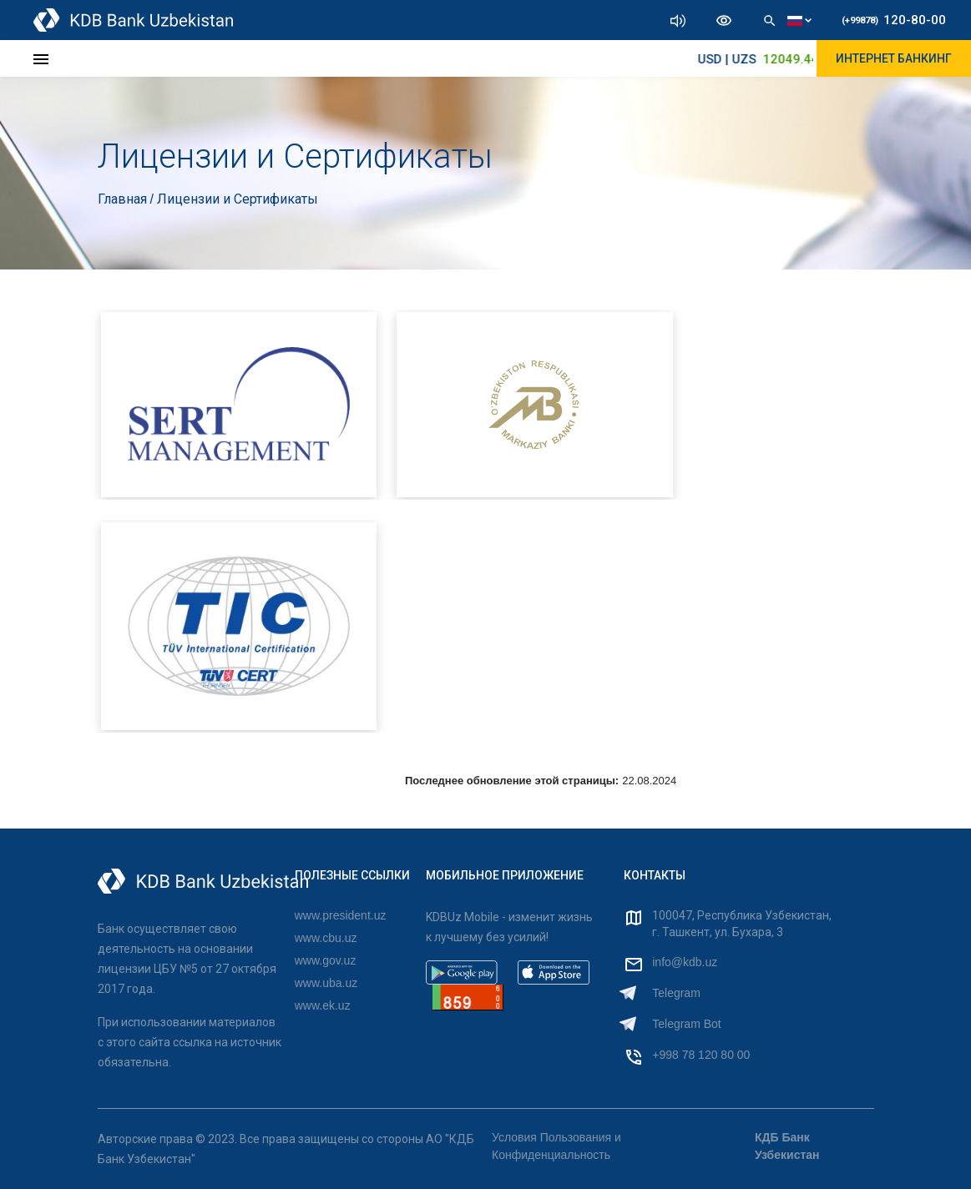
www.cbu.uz (326, 938)
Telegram (676, 993)
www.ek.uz (323, 1005)
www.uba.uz (326, 983)
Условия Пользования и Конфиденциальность (556, 1146)
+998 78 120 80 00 (701, 1054)
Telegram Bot (686, 1023)
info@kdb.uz (684, 962)
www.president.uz (341, 915)
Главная (124, 199)
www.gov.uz (326, 960)
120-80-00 (894, 20)
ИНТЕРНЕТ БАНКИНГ (894, 58)
